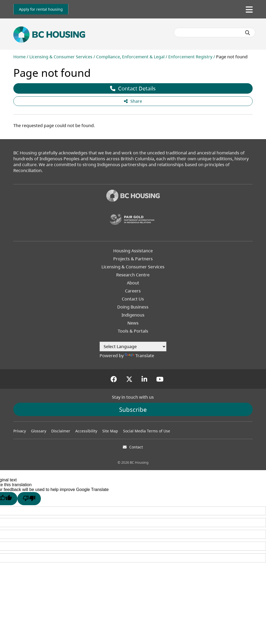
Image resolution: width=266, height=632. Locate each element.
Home (19, 57)
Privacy (19, 430)
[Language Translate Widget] (133, 346)
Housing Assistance (133, 251)
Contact (136, 447)
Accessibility (86, 430)
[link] (40, 9)
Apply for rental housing (41, 9)
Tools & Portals (133, 331)
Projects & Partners (133, 259)
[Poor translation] (29, 498)
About (133, 283)
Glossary (38, 430)
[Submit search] (247, 33)
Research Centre (133, 275)
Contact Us (133, 299)
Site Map (110, 430)
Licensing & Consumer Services (60, 57)
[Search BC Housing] (214, 32)
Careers (133, 291)
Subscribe (133, 409)
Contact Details (133, 88)
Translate (139, 356)
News (133, 323)
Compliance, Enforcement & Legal (130, 57)
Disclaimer (60, 430)
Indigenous (133, 315)
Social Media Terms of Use (146, 430)
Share (133, 101)
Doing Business (132, 307)
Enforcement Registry (190, 57)
